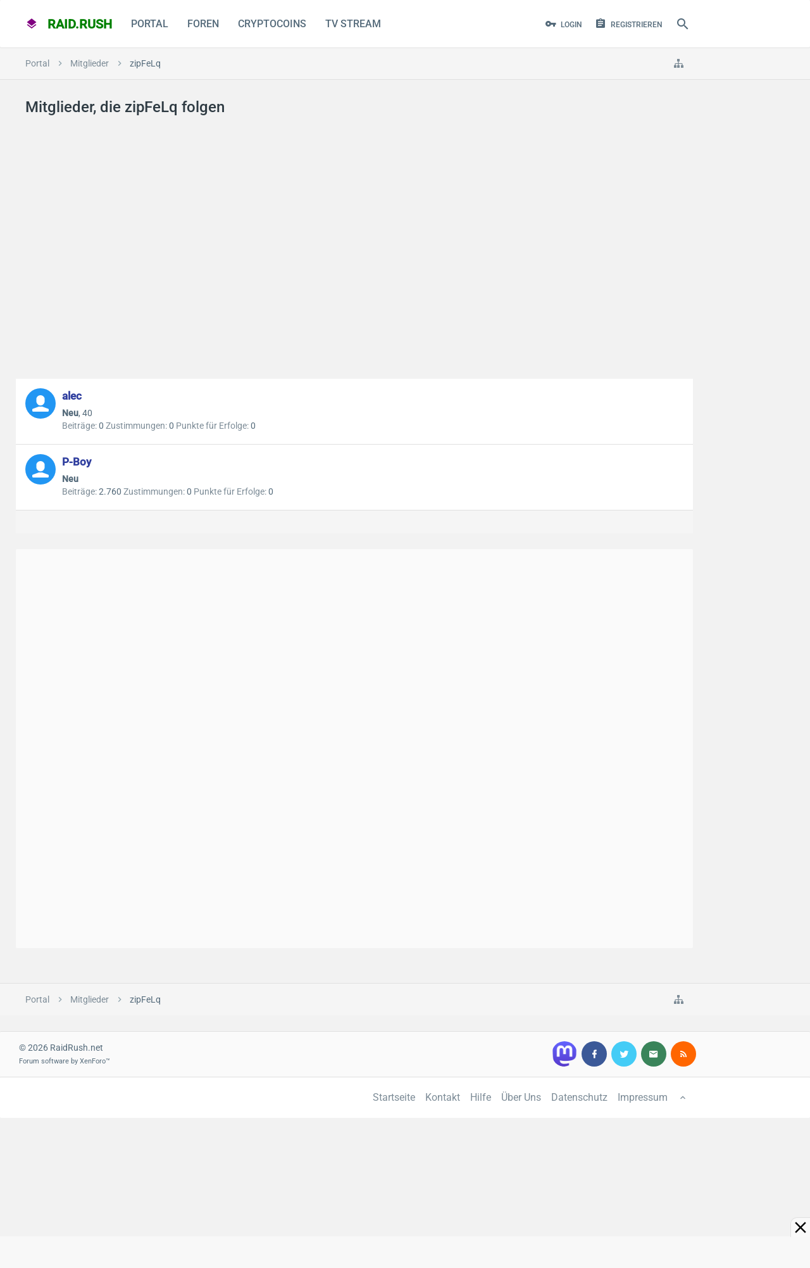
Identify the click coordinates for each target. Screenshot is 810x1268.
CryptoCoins (272, 24)
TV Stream (353, 24)
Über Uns (521, 1097)
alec (72, 396)
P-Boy (76, 461)
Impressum (643, 1097)
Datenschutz (579, 1097)
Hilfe (480, 1097)
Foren (203, 24)
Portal (149, 24)
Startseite (394, 1097)
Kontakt (442, 1097)
